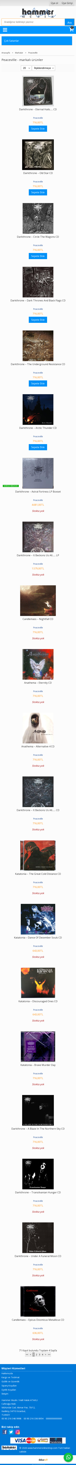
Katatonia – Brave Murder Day (38, 1065)
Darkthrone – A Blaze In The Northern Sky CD (38, 1128)
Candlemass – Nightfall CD (38, 619)
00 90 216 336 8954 (33, 1418)
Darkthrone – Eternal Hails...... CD (38, 109)
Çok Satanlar (11, 40)
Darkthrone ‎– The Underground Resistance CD (38, 364)
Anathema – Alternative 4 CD (37, 746)
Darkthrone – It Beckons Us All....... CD (38, 810)
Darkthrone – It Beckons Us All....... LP (38, 555)
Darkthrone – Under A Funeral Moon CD (38, 1256)
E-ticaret (33, 1459)
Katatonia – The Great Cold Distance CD (38, 874)
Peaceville (38, 117)
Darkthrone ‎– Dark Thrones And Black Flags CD (38, 300)
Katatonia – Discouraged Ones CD (38, 1001)
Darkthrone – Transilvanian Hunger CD (38, 1192)
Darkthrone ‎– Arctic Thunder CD (38, 428)
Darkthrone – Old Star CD (38, 173)
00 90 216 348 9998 (11, 1418)
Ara (69, 22)
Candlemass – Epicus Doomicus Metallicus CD (38, 1320)
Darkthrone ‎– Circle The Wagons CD (38, 236)
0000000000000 (54, 1418)
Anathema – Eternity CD (38, 682)
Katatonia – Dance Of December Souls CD (38, 937)
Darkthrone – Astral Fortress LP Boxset (38, 491)
